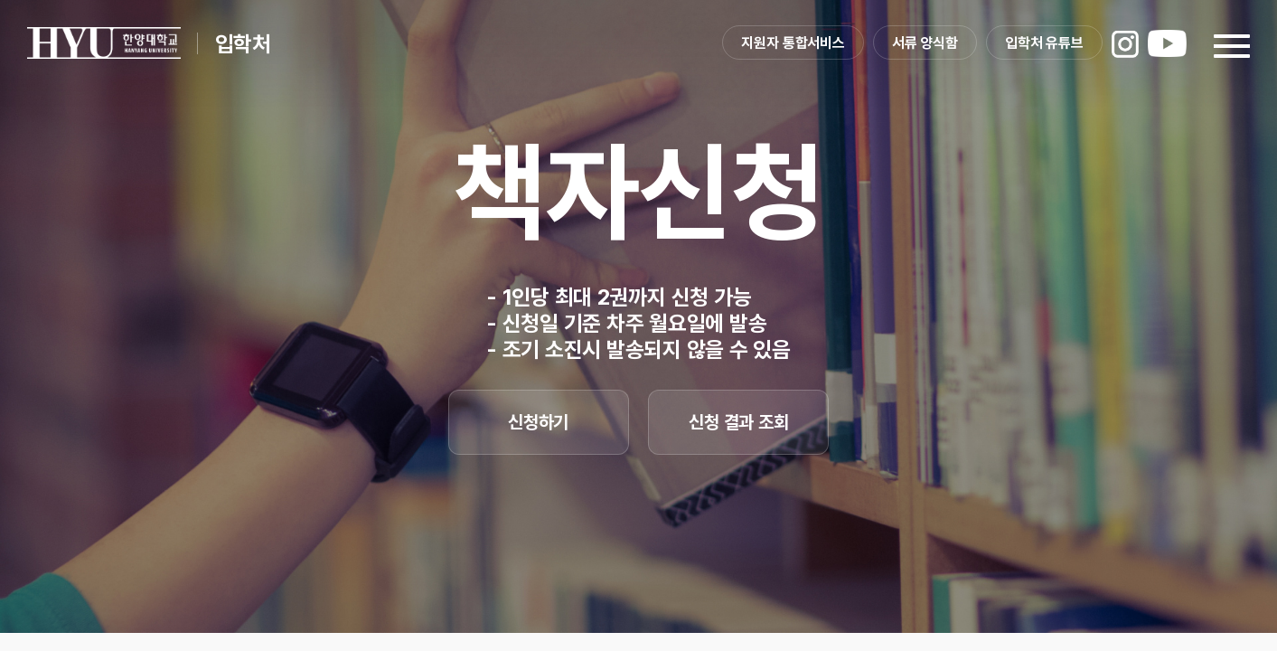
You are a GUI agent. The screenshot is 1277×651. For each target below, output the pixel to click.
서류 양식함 (925, 43)
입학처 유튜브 (1044, 43)
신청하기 (538, 422)
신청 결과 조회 (738, 422)
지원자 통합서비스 (793, 43)
